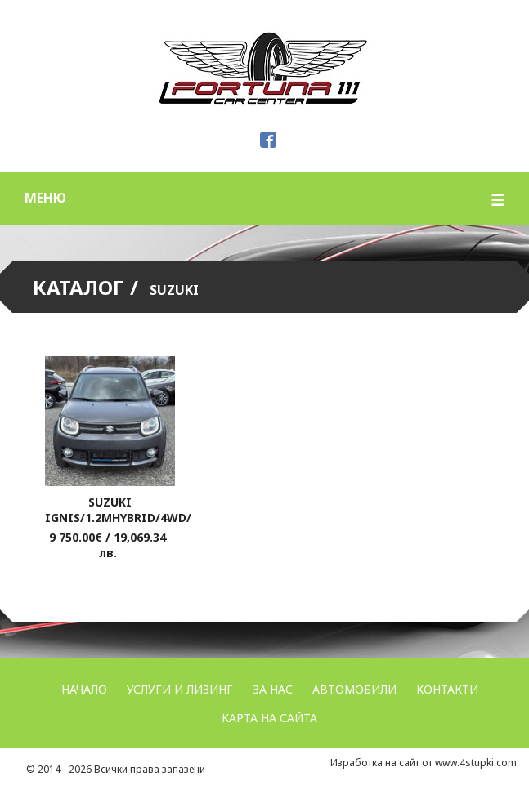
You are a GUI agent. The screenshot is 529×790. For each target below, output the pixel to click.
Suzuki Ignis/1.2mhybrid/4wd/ (118, 509)
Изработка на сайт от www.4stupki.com (423, 763)
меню (264, 200)
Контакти (447, 689)
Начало (84, 689)
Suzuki (174, 290)
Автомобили (354, 689)
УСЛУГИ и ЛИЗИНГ (180, 689)
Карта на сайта (269, 717)
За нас (273, 689)
